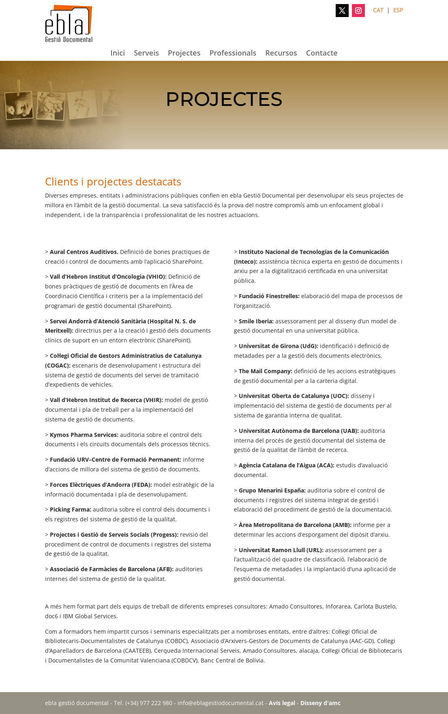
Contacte (322, 54)
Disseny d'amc (320, 703)
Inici (117, 54)
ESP (398, 10)
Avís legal (282, 703)
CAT (378, 10)
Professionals (232, 54)
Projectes (184, 54)
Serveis (146, 54)
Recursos (281, 54)
